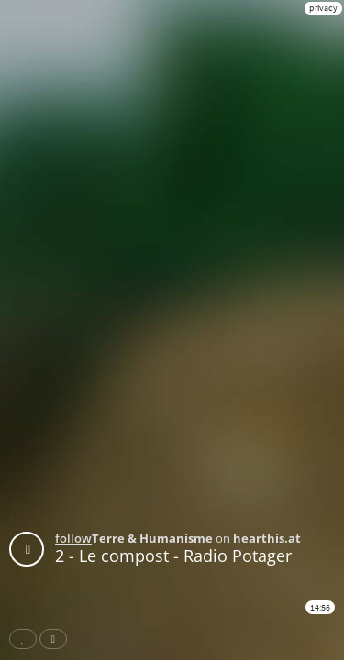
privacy (323, 8)
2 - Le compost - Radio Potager (173, 555)
